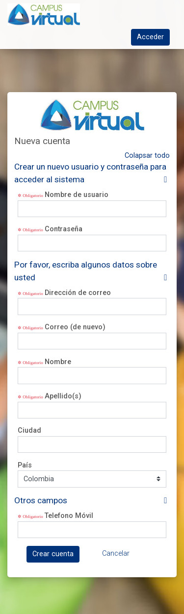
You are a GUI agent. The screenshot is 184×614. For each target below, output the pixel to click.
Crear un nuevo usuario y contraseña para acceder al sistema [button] (90, 173)
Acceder (150, 37)
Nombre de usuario (76, 195)
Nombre (58, 362)
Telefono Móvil (69, 516)
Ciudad (29, 430)
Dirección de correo (78, 293)
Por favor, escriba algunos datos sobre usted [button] (85, 271)
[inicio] (74, 14)
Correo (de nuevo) (75, 327)
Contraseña (63, 229)
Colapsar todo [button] (147, 155)
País (25, 465)
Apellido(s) (63, 396)
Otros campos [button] (40, 500)
